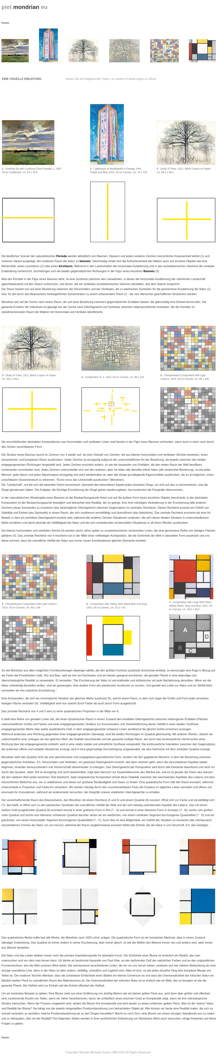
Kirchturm (65, 266)
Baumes (148, 271)
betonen (85, 261)
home (5, 22)
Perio (61, 256)
